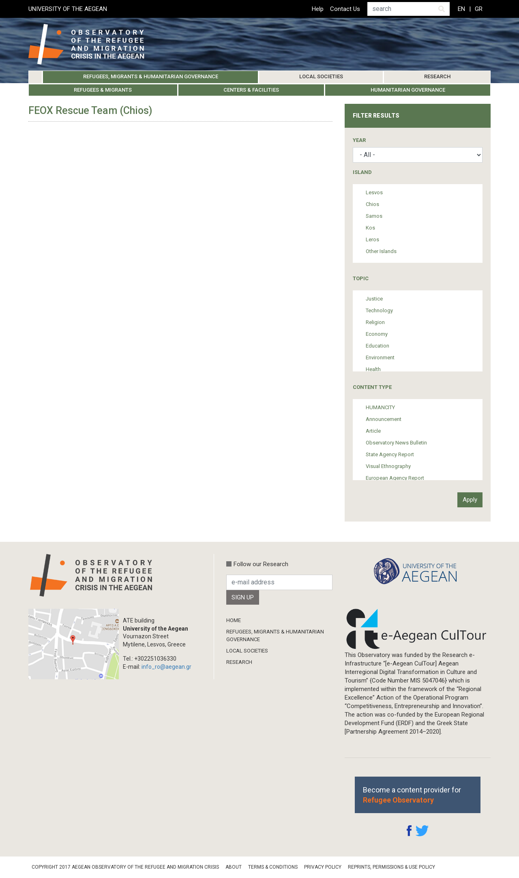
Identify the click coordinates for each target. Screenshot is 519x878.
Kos (370, 228)
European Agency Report (395, 478)
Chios (372, 204)
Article (373, 431)
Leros (372, 239)
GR (479, 9)
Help (318, 9)
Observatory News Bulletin (396, 443)
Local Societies (321, 76)
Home (35, 77)
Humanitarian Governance (408, 90)
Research (437, 76)
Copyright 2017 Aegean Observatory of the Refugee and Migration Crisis (125, 867)
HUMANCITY (380, 407)
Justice (374, 299)
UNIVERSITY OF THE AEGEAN (67, 9)
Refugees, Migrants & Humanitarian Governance (150, 76)
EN (461, 9)
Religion (375, 322)
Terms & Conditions (273, 867)
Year (359, 140)
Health (373, 369)
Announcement (383, 419)
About (233, 867)
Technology (379, 310)
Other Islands (381, 251)
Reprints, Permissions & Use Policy (391, 867)
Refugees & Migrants (103, 90)
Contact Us (345, 9)
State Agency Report (390, 454)
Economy (377, 334)
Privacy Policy (322, 867)
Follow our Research (261, 564)
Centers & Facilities (251, 90)
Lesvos (374, 192)
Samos (374, 216)
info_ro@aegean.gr (166, 666)
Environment (380, 357)
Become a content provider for (412, 795)
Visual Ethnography (388, 466)
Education (377, 346)
